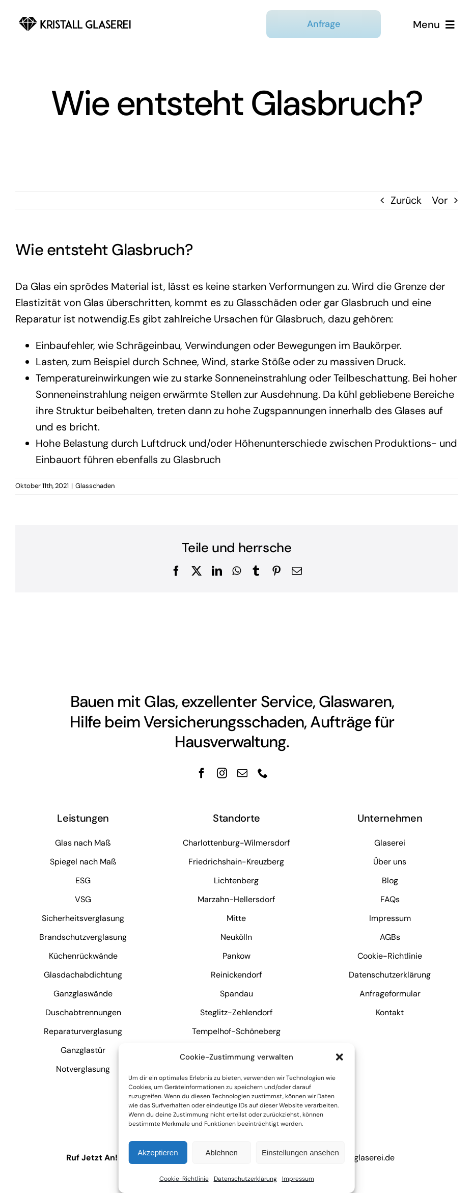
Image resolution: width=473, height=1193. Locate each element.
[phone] (263, 773)
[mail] (242, 773)
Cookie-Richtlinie (184, 1179)
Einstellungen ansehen (300, 1152)
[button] (340, 1057)
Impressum (298, 1179)
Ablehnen (222, 1152)
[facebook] (202, 773)
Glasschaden (95, 485)
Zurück (406, 200)
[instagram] (222, 773)
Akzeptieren (157, 1152)
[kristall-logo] (75, 16)
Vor (440, 200)
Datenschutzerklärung (245, 1179)
